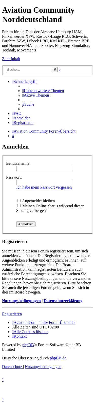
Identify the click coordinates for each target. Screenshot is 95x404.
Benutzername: (18, 163)
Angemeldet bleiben (36, 201)
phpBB (28, 345)
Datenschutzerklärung (63, 301)
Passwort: (14, 177)
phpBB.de (58, 358)
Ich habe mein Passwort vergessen (44, 187)
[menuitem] (43, 90)
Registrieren (12, 314)
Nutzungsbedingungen (21, 301)
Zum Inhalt (11, 59)
